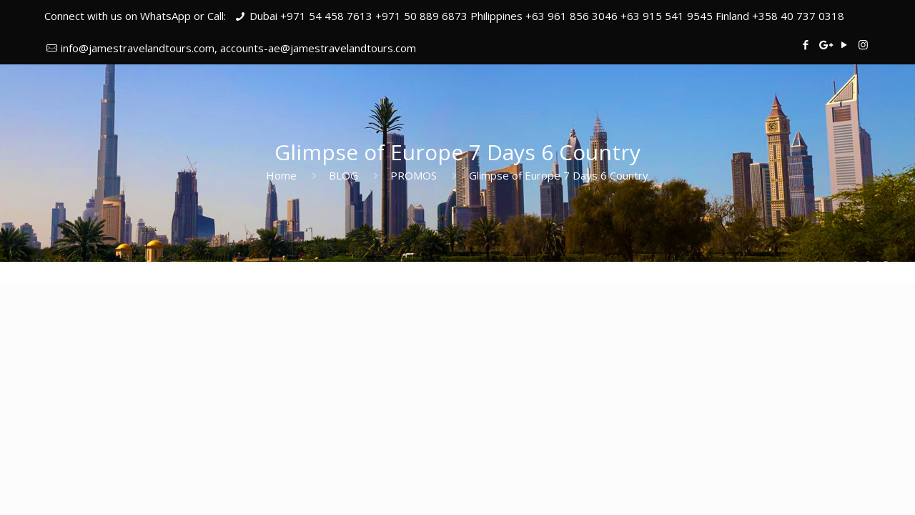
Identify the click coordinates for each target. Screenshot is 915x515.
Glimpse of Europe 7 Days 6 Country (558, 175)
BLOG (343, 175)
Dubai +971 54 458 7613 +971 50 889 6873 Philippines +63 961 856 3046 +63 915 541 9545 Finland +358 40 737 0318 (546, 16)
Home (281, 175)
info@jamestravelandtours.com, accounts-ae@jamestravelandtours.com (238, 48)
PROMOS (413, 175)
